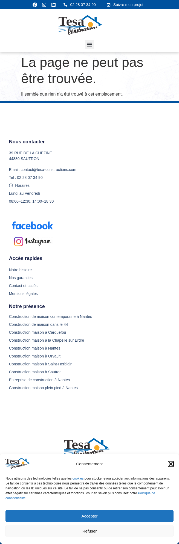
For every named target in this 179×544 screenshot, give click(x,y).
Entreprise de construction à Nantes (39, 380)
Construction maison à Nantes (34, 348)
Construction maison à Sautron (35, 372)
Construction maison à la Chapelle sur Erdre (46, 340)
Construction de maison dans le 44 (38, 324)
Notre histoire (20, 270)
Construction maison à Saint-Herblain (41, 364)
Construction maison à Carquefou (37, 332)
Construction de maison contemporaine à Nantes (50, 316)
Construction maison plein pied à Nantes (43, 388)
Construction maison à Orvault (34, 356)
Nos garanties (21, 278)
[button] (171, 464)
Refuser (89, 531)
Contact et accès (23, 285)
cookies (79, 478)
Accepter (89, 516)
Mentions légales (23, 293)
